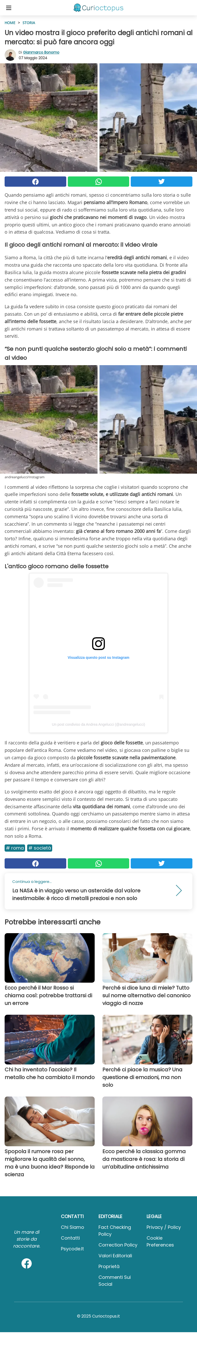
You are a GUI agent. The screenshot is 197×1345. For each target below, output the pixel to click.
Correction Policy (117, 1245)
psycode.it (72, 1249)
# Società (39, 848)
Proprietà (108, 1266)
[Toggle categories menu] (9, 7)
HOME (10, 22)
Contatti (70, 1238)
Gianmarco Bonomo (41, 52)
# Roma (15, 848)
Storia (29, 22)
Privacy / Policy (164, 1227)
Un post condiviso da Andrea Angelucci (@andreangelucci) (98, 724)
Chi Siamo (72, 1227)
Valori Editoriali (115, 1255)
